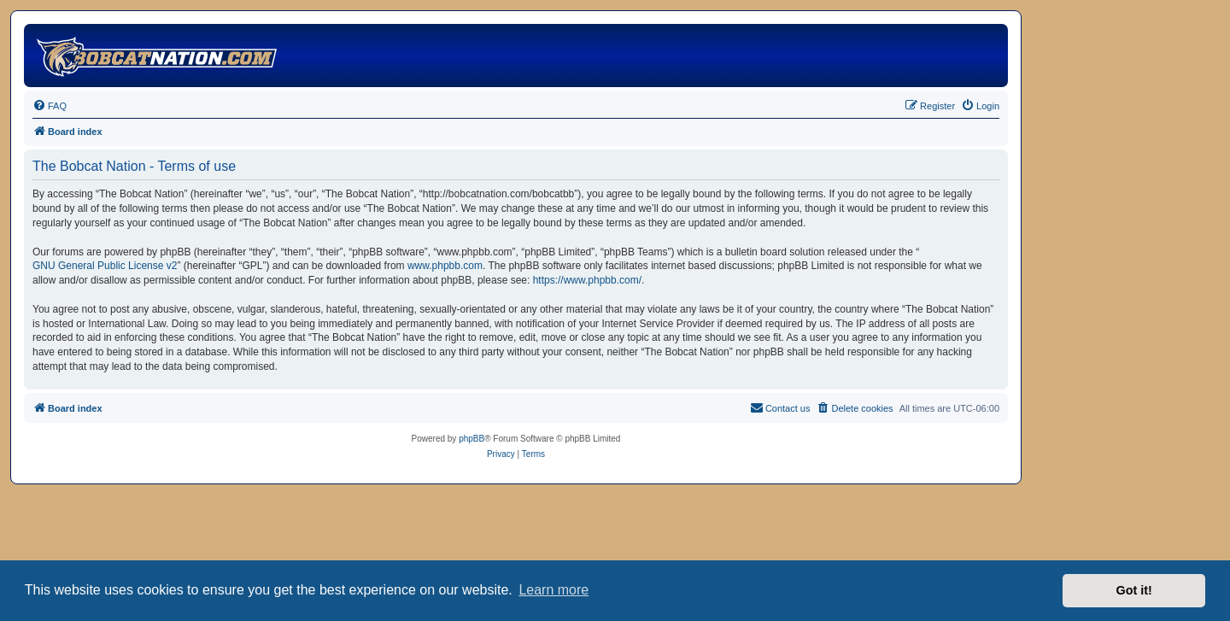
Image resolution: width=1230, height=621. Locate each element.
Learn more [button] (553, 590)
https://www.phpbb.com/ (587, 280)
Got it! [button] (1134, 590)
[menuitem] (49, 106)
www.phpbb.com (445, 266)
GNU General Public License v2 (104, 266)
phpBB (471, 438)
